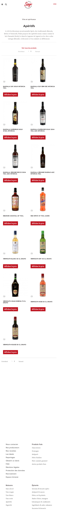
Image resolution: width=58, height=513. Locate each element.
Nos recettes (11, 451)
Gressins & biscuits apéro (40, 489)
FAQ (7, 464)
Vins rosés (9, 498)
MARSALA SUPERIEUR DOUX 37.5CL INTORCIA (13, 130)
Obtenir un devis (12, 461)
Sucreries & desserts (39, 508)
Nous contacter (12, 444)
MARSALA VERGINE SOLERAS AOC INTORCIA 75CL (42, 173)
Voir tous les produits (29, 48)
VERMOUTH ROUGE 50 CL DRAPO (14, 344)
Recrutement (11, 474)
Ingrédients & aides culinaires (42, 505)
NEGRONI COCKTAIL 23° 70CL (13, 216)
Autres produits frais (39, 464)
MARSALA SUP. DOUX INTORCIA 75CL (14, 87)
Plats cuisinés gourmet (39, 461)
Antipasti (35, 454)
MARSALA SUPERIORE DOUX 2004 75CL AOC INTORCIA (42, 130)
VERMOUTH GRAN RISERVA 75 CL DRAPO (14, 302)
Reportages (10, 457)
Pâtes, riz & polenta (38, 495)
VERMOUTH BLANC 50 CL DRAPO (14, 258)
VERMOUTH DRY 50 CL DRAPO (41, 258)
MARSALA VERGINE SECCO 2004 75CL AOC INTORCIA (14, 173)
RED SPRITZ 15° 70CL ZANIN (40, 216)
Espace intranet (12, 477)
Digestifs (9, 505)
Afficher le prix (10, 94)
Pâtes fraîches (37, 457)
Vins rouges (10, 492)
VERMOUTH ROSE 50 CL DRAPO (41, 301)
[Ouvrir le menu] (2, 4)
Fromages (35, 451)
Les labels (10, 454)
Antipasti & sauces (38, 492)
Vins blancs (9, 495)
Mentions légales (12, 467)
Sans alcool (10, 489)
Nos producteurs (12, 448)
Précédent (21, 51)
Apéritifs (9, 502)
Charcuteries (36, 448)
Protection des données (15, 470)
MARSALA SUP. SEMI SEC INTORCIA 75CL (43, 87)
